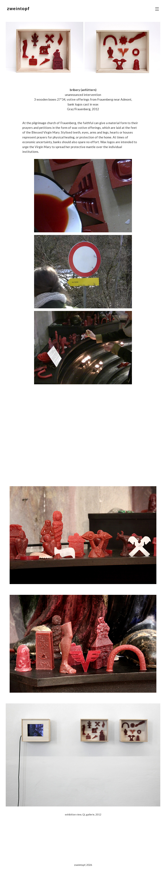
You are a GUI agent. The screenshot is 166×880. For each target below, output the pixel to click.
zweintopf (18, 8)
